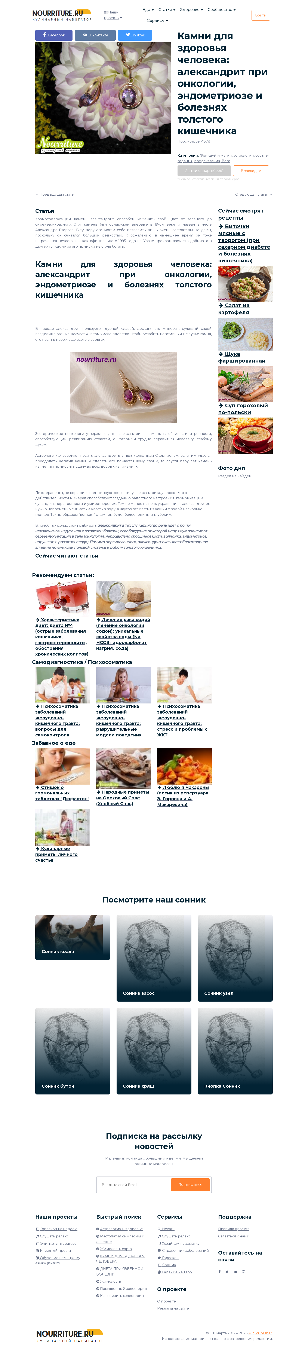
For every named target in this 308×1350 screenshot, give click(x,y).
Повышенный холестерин (123, 1289)
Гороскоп (168, 1258)
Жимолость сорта (116, 1249)
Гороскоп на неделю (56, 1229)
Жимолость (110, 1281)
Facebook (54, 34)
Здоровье (190, 9)
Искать (166, 1229)
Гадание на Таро (174, 1272)
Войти (261, 15)
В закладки (251, 171)
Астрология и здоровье (121, 1229)
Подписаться (190, 1185)
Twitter (135, 34)
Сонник (166, 1265)
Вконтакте (95, 34)
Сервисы (156, 20)
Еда (146, 9)
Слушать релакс (52, 1236)
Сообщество (220, 9)
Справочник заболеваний (183, 1251)
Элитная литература (56, 1243)
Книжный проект (53, 1251)
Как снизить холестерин (122, 1296)
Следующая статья (251, 194)
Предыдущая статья (58, 194)
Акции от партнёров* (204, 171)
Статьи (165, 9)
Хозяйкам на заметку (178, 1243)
